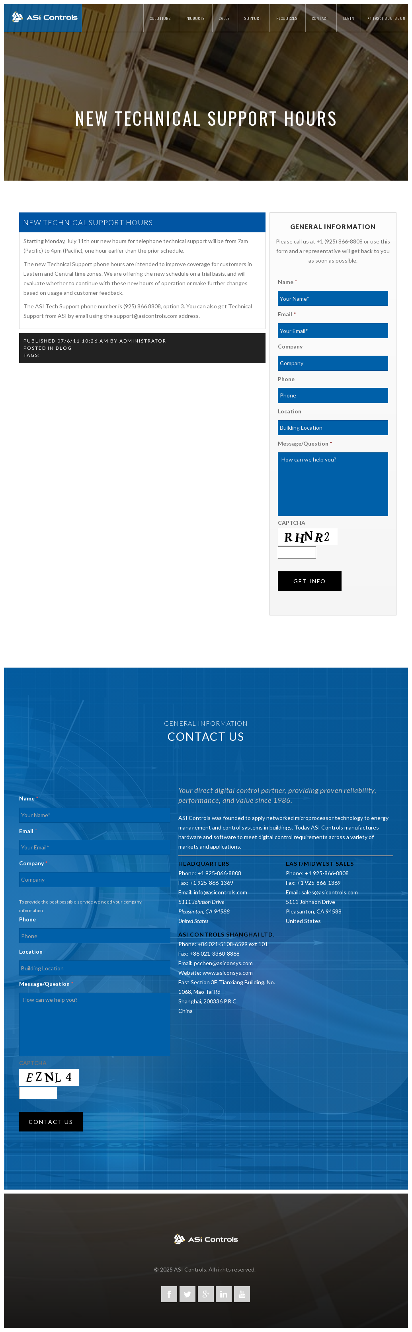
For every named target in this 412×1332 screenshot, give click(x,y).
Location (289, 411)
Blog (64, 348)
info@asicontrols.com (220, 892)
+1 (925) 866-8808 (386, 18)
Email (287, 314)
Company (290, 346)
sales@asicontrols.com (329, 892)
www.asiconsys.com (228, 972)
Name (287, 281)
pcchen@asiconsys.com (223, 963)
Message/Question (305, 443)
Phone (286, 379)
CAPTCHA (291, 522)
